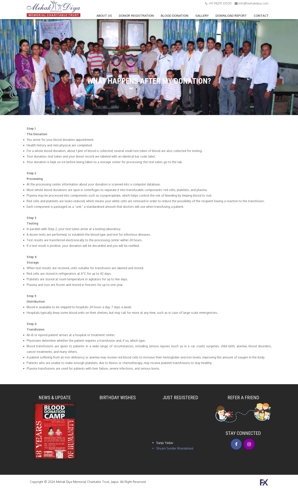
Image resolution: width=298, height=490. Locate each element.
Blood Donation (174, 15)
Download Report (231, 15)
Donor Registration (136, 15)
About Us (104, 15)
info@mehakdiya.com (251, 3)
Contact (261, 15)
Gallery (202, 15)
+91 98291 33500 (218, 3)
